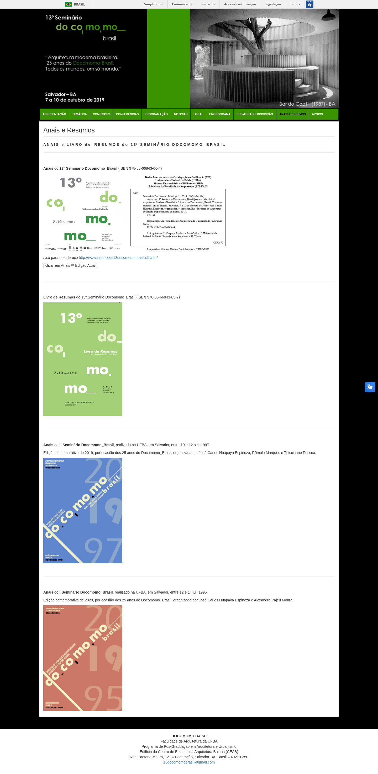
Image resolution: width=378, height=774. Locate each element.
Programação (156, 114)
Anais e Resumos (292, 114)
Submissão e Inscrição (255, 114)
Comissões (101, 114)
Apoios (317, 114)
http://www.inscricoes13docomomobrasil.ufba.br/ (118, 257)
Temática (79, 114)
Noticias (181, 114)
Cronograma (219, 114)
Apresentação (54, 114)
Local (198, 114)
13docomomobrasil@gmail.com (189, 762)
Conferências (127, 114)
